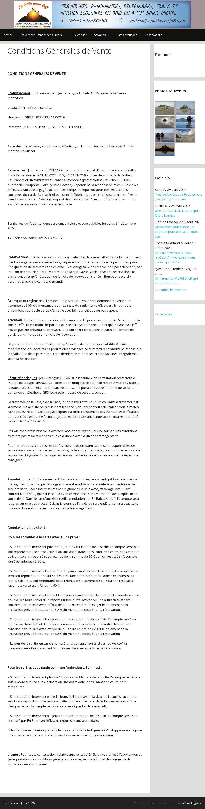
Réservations (153, 35)
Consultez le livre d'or (171, 290)
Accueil (8, 35)
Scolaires (104, 35)
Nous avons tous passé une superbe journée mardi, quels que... (177, 231)
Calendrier (80, 35)
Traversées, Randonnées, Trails (45, 35)
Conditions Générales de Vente (154, 803)
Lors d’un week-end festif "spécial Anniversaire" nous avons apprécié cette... (175, 257)
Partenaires (163, 314)
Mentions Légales (189, 803)
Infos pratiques (127, 35)
